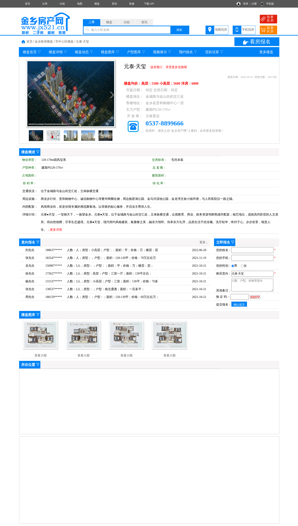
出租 (62, 3)
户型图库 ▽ (136, 52)
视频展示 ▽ (162, 52)
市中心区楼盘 (64, 41)
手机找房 (248, 29)
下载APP (149, 3)
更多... (203, 242)
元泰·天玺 (82, 41)
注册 (254, 3)
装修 (131, 3)
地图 (79, 3)
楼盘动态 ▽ (84, 52)
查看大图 (41, 355)
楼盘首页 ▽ (32, 52)
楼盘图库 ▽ (110, 52)
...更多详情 (55, 229)
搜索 (179, 29)
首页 (27, 3)
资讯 (114, 3)
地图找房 (221, 29)
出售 (45, 3)
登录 (245, 3)
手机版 (270, 3)
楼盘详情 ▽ (58, 52)
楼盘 (97, 3)
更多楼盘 (266, 52)
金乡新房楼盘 (44, 41)
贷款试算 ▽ (214, 52)
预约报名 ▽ (188, 52)
